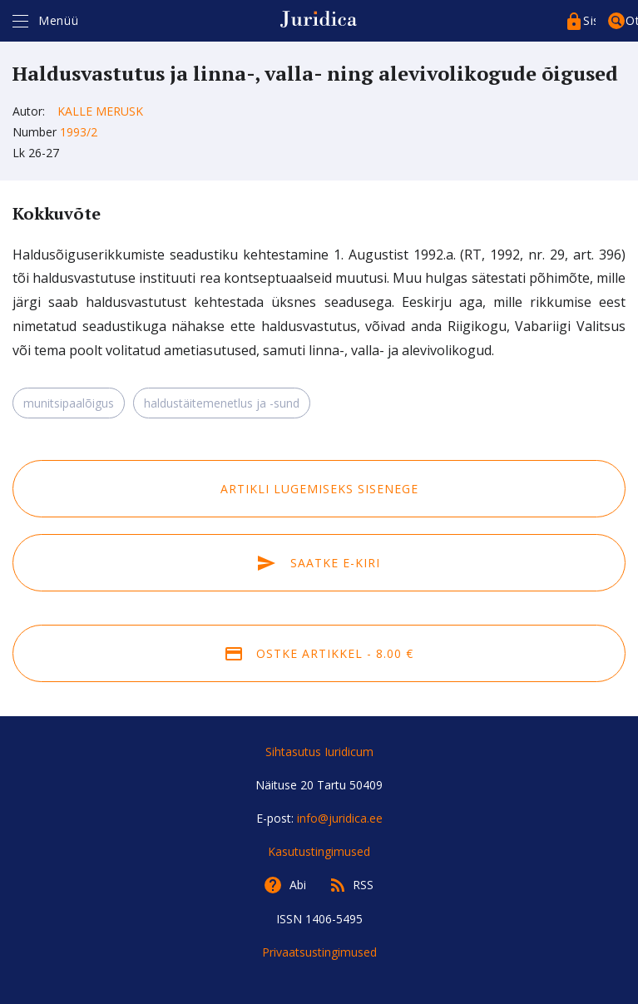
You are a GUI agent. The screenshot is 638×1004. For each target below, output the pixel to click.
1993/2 (78, 132)
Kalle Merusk (100, 111)
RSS (363, 885)
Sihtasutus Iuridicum (319, 751)
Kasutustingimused (319, 851)
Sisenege (589, 20)
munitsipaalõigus (68, 403)
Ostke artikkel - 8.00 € (319, 653)
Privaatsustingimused (319, 952)
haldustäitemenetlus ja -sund (221, 403)
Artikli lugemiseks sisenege (319, 489)
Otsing (632, 20)
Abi (297, 885)
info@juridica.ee (340, 818)
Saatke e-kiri (318, 563)
